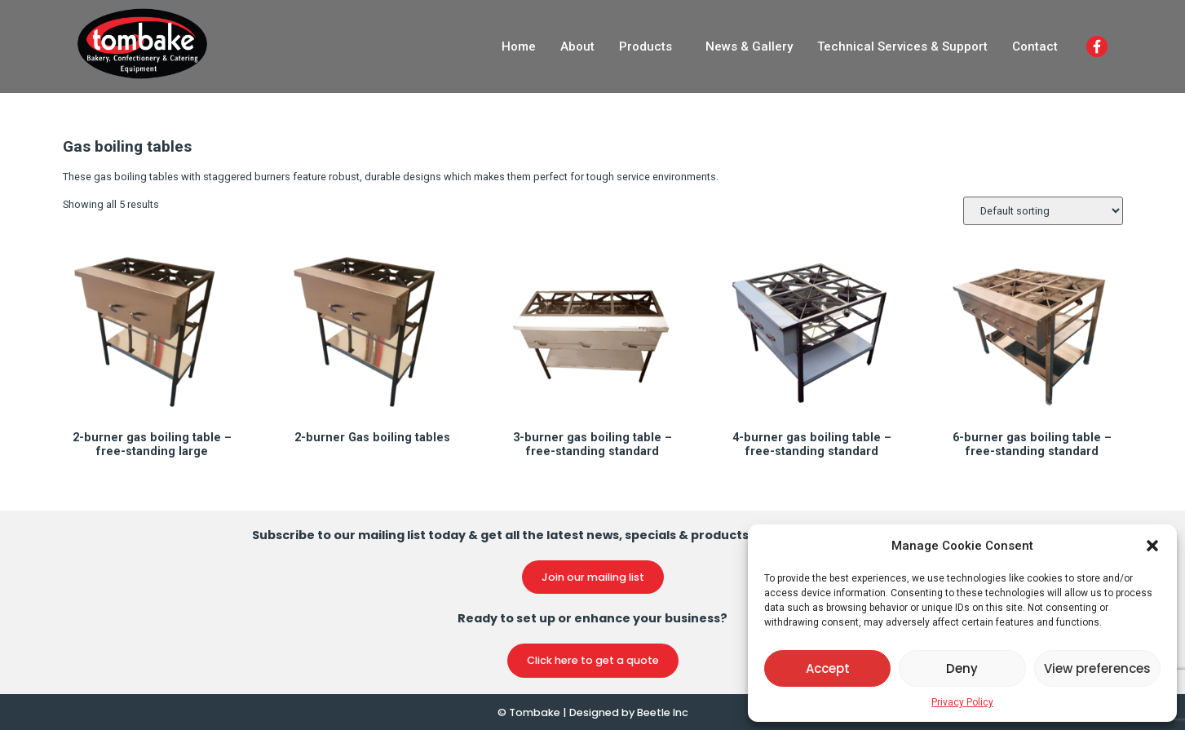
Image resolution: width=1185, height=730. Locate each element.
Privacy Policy (962, 702)
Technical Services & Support (902, 46)
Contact (1035, 46)
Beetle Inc (662, 712)
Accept (828, 668)
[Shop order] (1043, 211)
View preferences (1097, 668)
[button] (1152, 546)
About (577, 46)
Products (645, 46)
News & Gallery (749, 46)
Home (519, 46)
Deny (962, 668)
